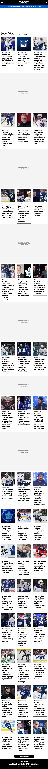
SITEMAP (23, 766)
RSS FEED (19, 766)
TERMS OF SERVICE (14, 764)
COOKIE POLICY (35, 764)
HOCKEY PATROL (24, 761)
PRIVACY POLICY (25, 764)
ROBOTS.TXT (28, 766)
